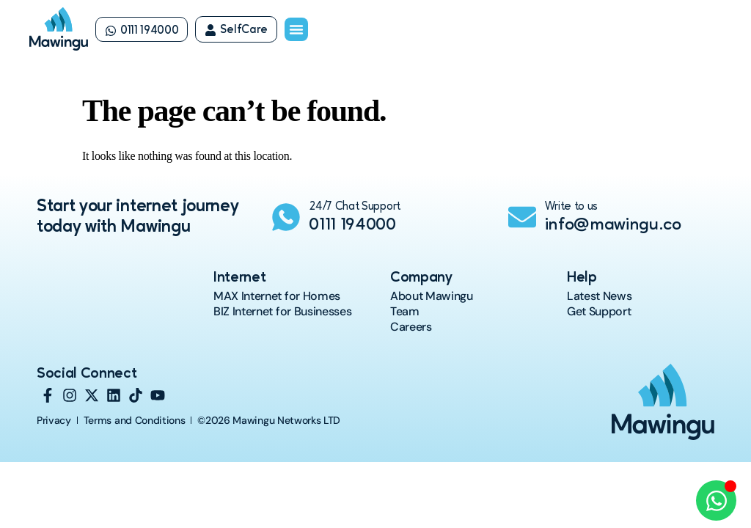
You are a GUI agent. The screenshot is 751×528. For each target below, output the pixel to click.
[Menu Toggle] (296, 29)
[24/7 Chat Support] (286, 217)
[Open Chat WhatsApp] (716, 500)
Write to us (571, 207)
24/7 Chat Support (354, 207)
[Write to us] (522, 217)
